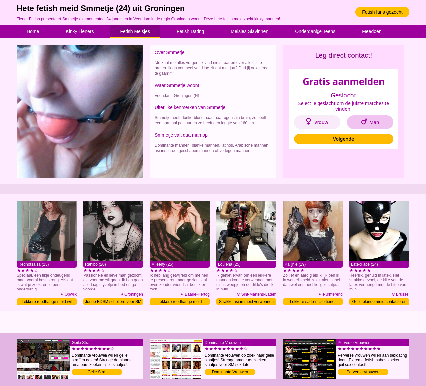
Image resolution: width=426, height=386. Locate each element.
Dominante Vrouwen (230, 372)
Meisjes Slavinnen (249, 31)
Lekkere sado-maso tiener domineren (313, 302)
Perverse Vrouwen (363, 372)
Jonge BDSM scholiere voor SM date (113, 302)
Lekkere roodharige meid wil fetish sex (47, 302)
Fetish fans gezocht (382, 12)
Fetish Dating (190, 31)
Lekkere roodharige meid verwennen (180, 302)
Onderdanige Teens (315, 31)
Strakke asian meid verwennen (246, 301)
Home (33, 31)
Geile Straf (97, 372)
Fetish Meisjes (135, 31)
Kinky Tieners (80, 31)
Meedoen (371, 31)
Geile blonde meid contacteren (379, 301)
